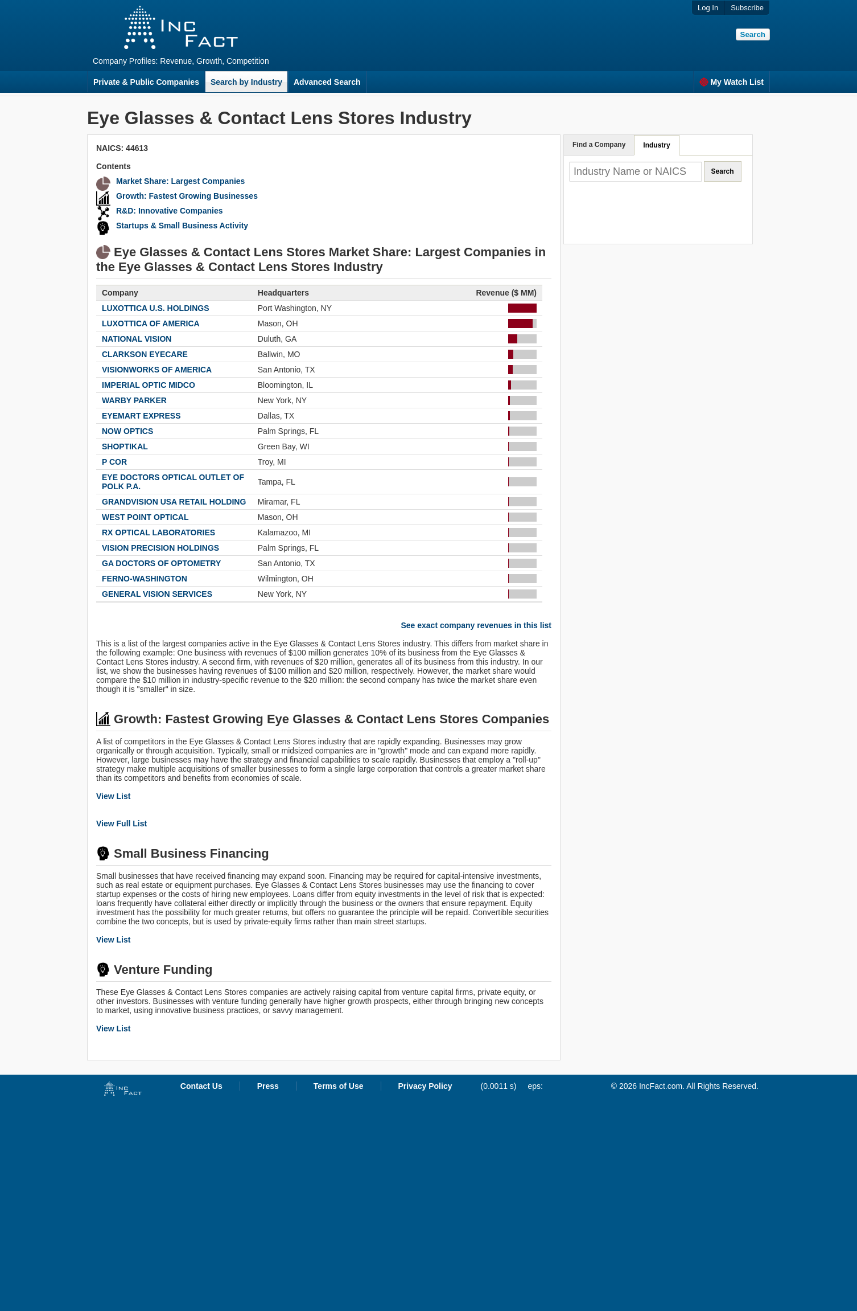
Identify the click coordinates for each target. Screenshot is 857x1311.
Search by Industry (246, 82)
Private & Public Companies (146, 82)
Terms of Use (339, 1086)
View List (113, 796)
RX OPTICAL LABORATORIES (158, 532)
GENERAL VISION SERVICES (157, 594)
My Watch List (731, 82)
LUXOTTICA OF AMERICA (151, 323)
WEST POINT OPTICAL (145, 517)
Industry (656, 145)
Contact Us (201, 1086)
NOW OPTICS (127, 431)
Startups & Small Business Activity (182, 225)
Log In (708, 7)
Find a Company (598, 145)
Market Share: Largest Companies (180, 181)
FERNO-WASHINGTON (144, 578)
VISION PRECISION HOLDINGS (160, 547)
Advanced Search (327, 82)
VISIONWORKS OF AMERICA (157, 369)
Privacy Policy (425, 1086)
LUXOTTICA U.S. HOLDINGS (155, 308)
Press (268, 1086)
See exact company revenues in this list (476, 625)
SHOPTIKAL (125, 446)
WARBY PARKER (134, 400)
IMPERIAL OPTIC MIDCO (148, 385)
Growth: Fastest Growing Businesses (187, 195)
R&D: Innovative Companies (169, 210)
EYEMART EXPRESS (141, 415)
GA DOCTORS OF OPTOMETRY (161, 563)
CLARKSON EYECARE (145, 354)
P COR (114, 461)
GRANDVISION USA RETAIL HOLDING (174, 501)
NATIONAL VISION (136, 338)
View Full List (121, 823)
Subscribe (747, 7)
